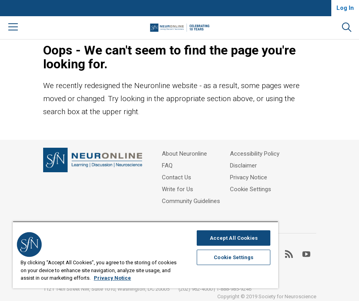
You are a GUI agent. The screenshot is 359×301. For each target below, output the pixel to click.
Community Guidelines (191, 201)
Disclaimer (243, 165)
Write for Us (177, 189)
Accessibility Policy (254, 153)
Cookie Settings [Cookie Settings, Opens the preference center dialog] (233, 257)
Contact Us (176, 177)
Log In (345, 7)
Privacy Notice (248, 177)
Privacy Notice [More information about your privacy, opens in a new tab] (112, 278)
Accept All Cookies (234, 238)
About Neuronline (184, 153)
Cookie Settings (250, 189)
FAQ (167, 165)
